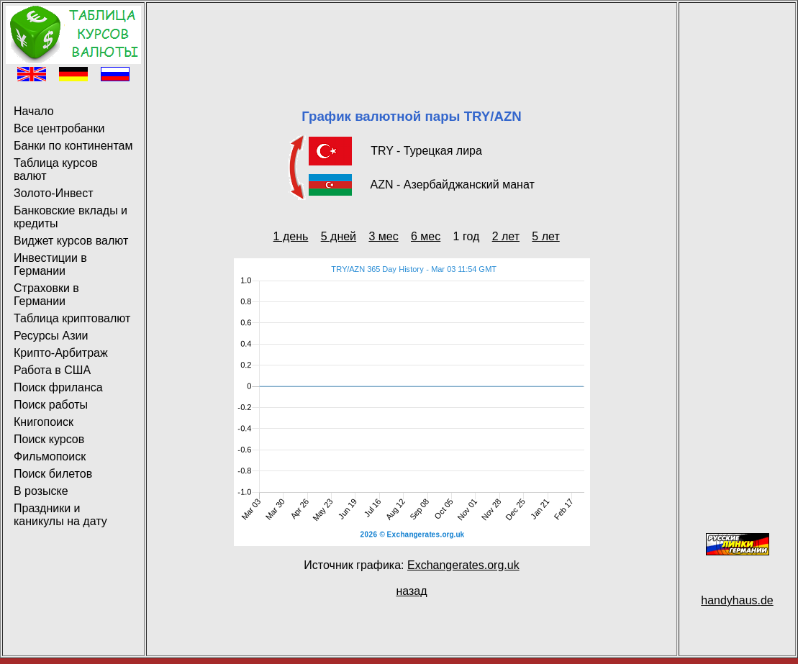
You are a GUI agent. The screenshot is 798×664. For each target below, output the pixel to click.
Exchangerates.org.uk (463, 565)
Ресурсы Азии (51, 335)
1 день (291, 236)
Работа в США (52, 370)
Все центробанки (59, 128)
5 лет (545, 236)
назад (411, 591)
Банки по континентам (73, 146)
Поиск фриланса (58, 387)
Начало (34, 111)
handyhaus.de (737, 600)
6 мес (425, 236)
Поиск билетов (53, 474)
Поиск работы (51, 405)
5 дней (338, 236)
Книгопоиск (43, 422)
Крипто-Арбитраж (61, 353)
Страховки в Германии (46, 294)
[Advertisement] (412, 38)
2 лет (506, 236)
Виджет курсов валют (71, 241)
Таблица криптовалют (72, 318)
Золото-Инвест (54, 193)
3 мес (383, 236)
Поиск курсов (49, 439)
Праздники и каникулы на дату (60, 514)
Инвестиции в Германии (50, 264)
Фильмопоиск (50, 456)
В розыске (41, 491)
